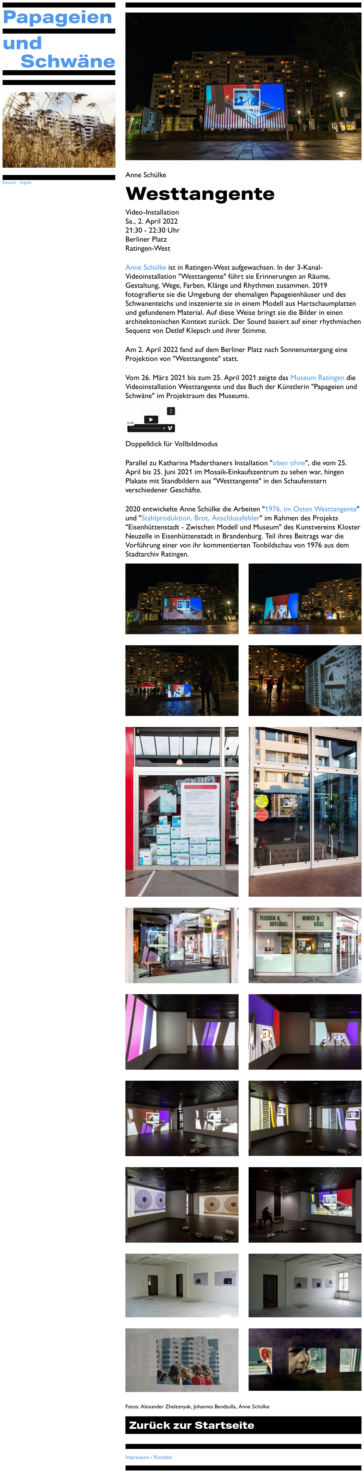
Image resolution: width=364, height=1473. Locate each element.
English (25, 182)
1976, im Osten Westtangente (311, 508)
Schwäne (68, 61)
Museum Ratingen (317, 377)
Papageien (57, 17)
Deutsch (9, 182)
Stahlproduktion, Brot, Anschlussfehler (200, 517)
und (22, 43)
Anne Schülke (145, 267)
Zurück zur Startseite (191, 1425)
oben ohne (289, 462)
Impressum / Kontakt (148, 1457)
